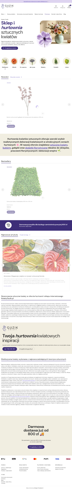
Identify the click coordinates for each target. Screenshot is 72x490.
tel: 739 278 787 (9, 349)
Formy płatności (41, 467)
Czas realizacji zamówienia (44, 470)
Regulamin (3, 469)
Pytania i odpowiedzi (6, 470)
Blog (2, 480)
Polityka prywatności (60, 467)
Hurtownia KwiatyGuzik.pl (28, 380)
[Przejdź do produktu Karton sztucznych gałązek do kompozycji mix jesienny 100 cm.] (26, 98)
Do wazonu (23, 67)
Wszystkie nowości (16, 77)
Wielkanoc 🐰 (5, 68)
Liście (67, 67)
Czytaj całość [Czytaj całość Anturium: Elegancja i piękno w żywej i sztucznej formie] (7, 286)
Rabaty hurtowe (59, 469)
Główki (14, 67)
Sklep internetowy (34, 488)
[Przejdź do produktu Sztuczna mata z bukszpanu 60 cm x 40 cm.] (26, 183)
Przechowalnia (22, 470)
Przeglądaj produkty (9, 48)
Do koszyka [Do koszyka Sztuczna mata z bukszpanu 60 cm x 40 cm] (11, 212)
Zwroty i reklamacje (6, 467)
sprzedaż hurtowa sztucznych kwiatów (20, 396)
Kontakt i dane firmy (6, 482)
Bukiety (43, 67)
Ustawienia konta (23, 469)
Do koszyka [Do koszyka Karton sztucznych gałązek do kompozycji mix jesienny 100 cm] (11, 126)
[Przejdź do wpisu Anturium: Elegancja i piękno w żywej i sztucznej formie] (36, 255)
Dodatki (56, 67)
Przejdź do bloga (25, 235)
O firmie (3, 483)
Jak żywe (32, 67)
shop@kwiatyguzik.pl (26, 349)
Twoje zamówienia (23, 467)
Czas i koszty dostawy (43, 469)
